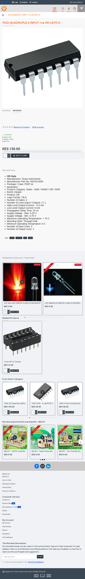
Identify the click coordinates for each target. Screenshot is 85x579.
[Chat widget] (42, 289)
